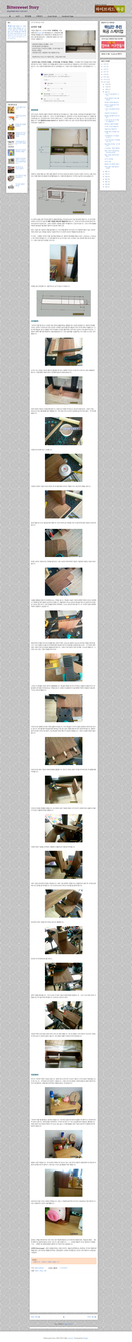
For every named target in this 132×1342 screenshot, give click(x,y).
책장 (19, 33)
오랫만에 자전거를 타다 (111, 113)
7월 (106, 174)
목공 (41, 1270)
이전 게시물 (91, 1317)
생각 (11, 33)
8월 (106, 171)
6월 (106, 176)
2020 (105, 64)
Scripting (12, 36)
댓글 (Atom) (68, 1324)
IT (21, 26)
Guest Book (52, 16)
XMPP (20, 36)
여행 (13, 26)
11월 (106, 86)
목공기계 (15, 30)
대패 (23, 31)
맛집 (14, 28)
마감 (24, 26)
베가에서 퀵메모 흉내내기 (112, 102)
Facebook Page (67, 16)
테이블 (16, 31)
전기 (13, 35)
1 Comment (63, 1268)
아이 (10, 30)
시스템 (24, 35)
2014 (105, 79)
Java (9, 36)
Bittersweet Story (23, 7)
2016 (105, 74)
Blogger (85, 1338)
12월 (106, 84)
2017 (105, 71)
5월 (106, 179)
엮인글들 (28, 16)
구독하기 (39, 16)
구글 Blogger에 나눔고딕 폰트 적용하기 (20, 143)
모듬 (14, 38)
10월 (106, 89)
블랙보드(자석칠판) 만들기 (112, 164)
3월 (106, 184)
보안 (23, 36)
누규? (18, 16)
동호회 (9, 35)
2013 (105, 82)
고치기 (12, 31)
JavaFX (15, 33)
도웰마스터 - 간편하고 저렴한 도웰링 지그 (46, 1262)
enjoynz (70, 1338)
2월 (106, 186)
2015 (105, 77)
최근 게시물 (35, 1317)
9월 (106, 92)
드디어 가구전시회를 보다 (112, 126)
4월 (106, 181)
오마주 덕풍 (108, 161)
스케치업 (20, 30)
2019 (105, 66)
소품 (44, 1270)
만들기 (37, 1270)
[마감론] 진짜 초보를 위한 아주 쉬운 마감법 (20, 134)
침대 (18, 35)
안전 (15, 35)
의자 (20, 31)
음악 (9, 31)
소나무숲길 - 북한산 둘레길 (112, 148)
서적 (17, 36)
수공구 (10, 28)
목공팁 (19, 28)
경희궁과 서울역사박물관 (111, 124)
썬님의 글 (40, 33)
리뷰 (21, 35)
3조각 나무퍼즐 (109, 159)
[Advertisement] (63, 1287)
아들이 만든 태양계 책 (111, 129)
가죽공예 (11, 38)
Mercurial (23, 33)
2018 (105, 69)
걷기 (23, 28)
